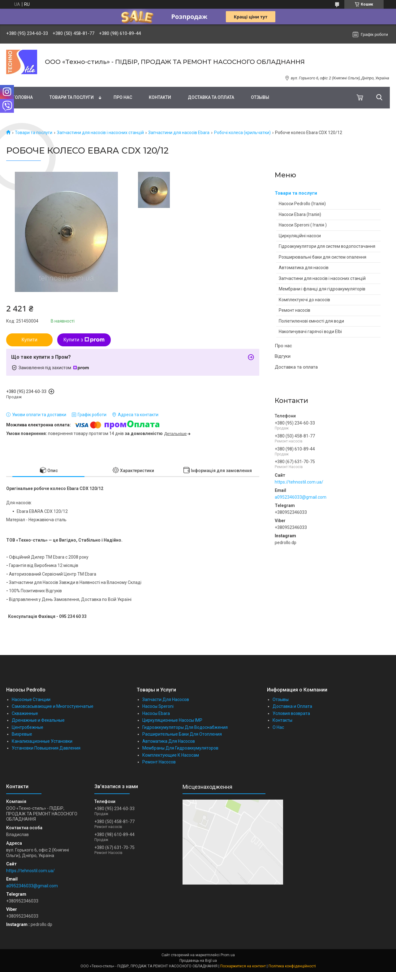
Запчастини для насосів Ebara (178, 132)
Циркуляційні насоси (300, 235)
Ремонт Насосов (159, 761)
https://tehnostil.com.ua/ (299, 482)
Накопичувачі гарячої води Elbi (310, 331)
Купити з (84, 340)
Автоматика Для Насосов (168, 741)
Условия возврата (291, 713)
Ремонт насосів (294, 310)
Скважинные (25, 713)
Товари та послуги (72, 97)
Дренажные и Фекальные (38, 720)
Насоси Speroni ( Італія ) (303, 224)
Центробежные (27, 727)
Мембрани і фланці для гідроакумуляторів (322, 288)
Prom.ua (228, 955)
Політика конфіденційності (292, 966)
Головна (22, 97)
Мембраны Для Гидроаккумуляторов (180, 748)
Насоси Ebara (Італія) (300, 214)
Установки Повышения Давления (46, 748)
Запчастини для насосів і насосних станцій (100, 132)
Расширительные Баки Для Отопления (182, 734)
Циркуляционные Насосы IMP (172, 720)
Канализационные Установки (42, 741)
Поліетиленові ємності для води (311, 321)
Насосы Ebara (156, 713)
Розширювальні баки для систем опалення (322, 257)
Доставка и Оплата (292, 706)
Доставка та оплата (211, 97)
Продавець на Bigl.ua (198, 960)
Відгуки (283, 356)
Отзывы (260, 97)
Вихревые (22, 734)
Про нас (123, 97)
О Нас (278, 727)
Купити (29, 339)
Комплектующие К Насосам (170, 755)
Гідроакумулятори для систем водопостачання (327, 246)
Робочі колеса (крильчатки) (242, 132)
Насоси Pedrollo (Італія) (302, 203)
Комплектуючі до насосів (304, 299)
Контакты (282, 720)
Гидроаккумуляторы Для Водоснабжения (185, 727)
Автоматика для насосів (304, 267)
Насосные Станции (31, 699)
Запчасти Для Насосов (165, 699)
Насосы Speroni (158, 706)
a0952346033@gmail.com (300, 497)
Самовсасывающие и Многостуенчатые (52, 706)
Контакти (160, 97)
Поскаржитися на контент (243, 966)
